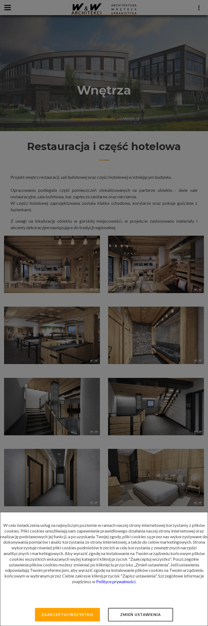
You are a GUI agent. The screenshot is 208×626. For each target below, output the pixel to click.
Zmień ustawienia (140, 614)
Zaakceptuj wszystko (67, 614)
